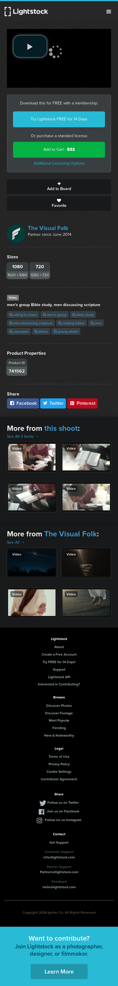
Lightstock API (59, 676)
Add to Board (59, 187)
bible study (83, 314)
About (59, 646)
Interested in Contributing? (59, 684)
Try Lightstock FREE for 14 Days (59, 119)
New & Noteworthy (59, 735)
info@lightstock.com (59, 857)
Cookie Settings (59, 771)
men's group (55, 314)
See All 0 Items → (23, 436)
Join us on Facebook (63, 811)
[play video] (30, 46)
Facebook (23, 403)
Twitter (53, 403)
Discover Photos (59, 705)
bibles (41, 331)
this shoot (61, 428)
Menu (108, 11)
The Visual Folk (48, 228)
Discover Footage (59, 713)
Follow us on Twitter (63, 802)
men (96, 323)
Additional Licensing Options (59, 163)
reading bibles (71, 323)
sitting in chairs (23, 314)
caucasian (19, 331)
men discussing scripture (31, 323)
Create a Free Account (59, 654)
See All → (16, 542)
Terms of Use (59, 756)
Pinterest (82, 403)
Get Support (59, 842)
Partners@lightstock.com (59, 871)
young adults (66, 331)
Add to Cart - (59, 149)
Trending (59, 727)
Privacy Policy (59, 763)
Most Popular (59, 720)
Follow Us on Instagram (63, 819)
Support (59, 669)
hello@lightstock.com (59, 886)
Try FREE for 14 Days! (59, 661)
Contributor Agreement (59, 779)
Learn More (59, 971)
